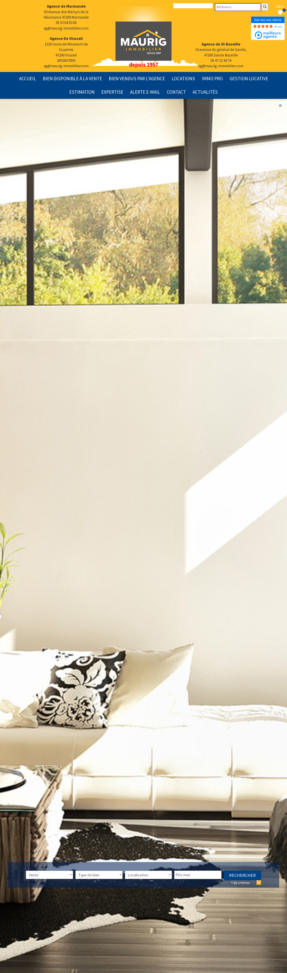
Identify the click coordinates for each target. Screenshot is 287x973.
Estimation (82, 92)
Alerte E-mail (145, 92)
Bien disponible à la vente (72, 79)
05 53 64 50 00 (66, 22)
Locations (183, 79)
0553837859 (66, 60)
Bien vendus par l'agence (137, 79)
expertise (112, 92)
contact (176, 92)
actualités (205, 92)
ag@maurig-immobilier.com (66, 28)
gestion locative (249, 79)
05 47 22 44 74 (221, 60)
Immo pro (212, 79)
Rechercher (242, 882)
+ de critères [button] (246, 889)
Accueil (27, 79)
